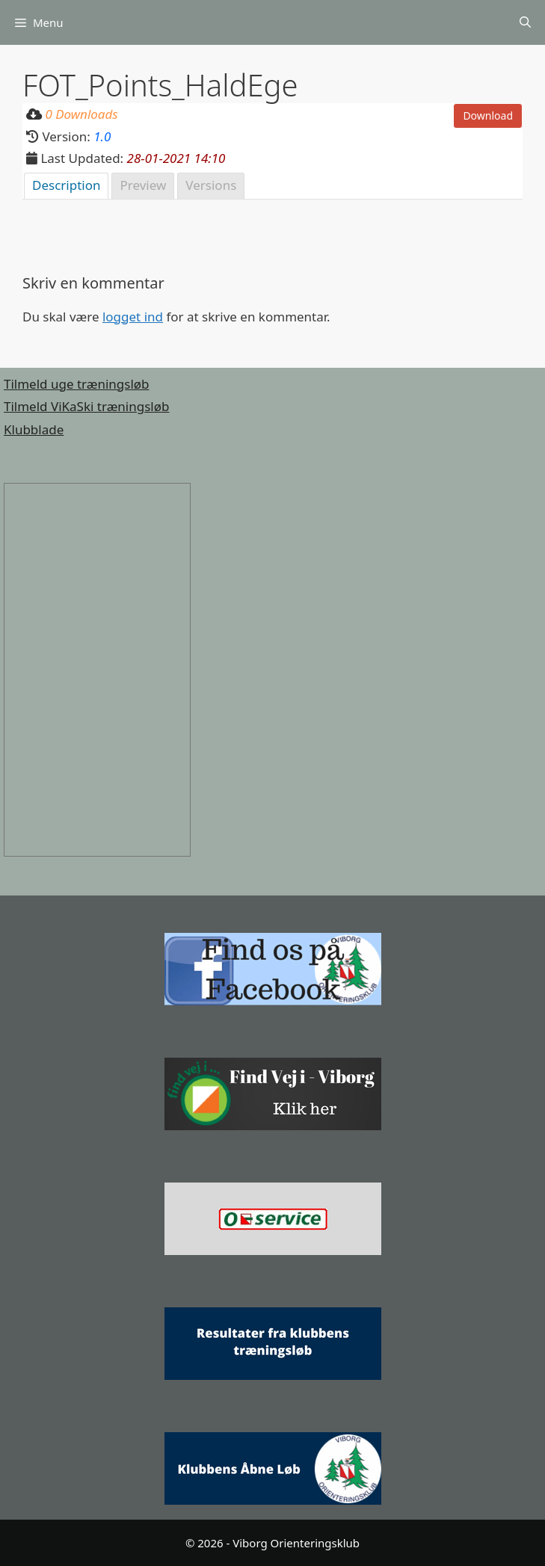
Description (66, 185)
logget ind (132, 316)
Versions (210, 185)
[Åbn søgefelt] (525, 23)
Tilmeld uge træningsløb (77, 383)
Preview (143, 185)
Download (488, 115)
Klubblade (34, 429)
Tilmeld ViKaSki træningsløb (86, 406)
